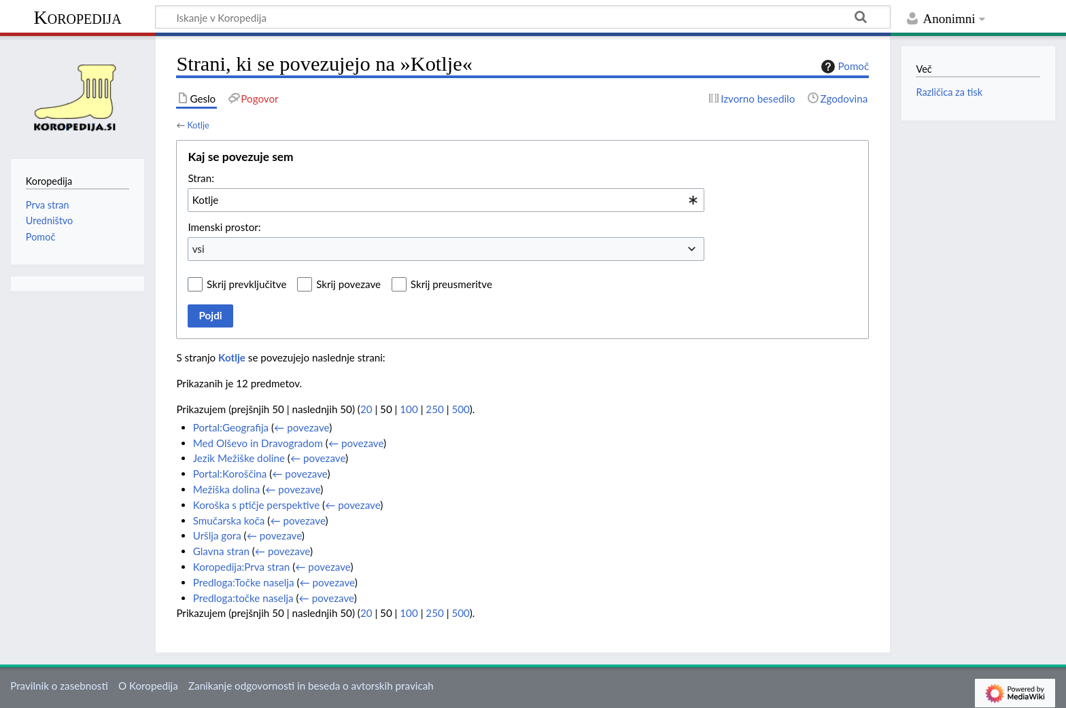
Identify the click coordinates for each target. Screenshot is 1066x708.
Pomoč (844, 66)
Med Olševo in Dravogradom (258, 443)
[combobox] (446, 199)
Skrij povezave (348, 284)
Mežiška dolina (226, 489)
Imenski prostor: (224, 227)
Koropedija (77, 17)
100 (408, 409)
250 (434, 409)
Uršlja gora (217, 535)
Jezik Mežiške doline (239, 458)
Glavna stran (221, 551)
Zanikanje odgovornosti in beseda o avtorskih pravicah (311, 685)
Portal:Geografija (231, 427)
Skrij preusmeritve (451, 284)
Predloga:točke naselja (243, 598)
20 (366, 409)
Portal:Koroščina (230, 473)
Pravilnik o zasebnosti (59, 685)
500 (460, 409)
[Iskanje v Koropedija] (523, 17)
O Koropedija (148, 685)
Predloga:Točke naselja (243, 582)
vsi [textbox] (198, 249)
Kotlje (198, 125)
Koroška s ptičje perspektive (256, 505)
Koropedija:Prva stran (241, 567)
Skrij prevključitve (246, 284)
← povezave (301, 427)
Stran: (201, 178)
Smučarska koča (229, 520)
